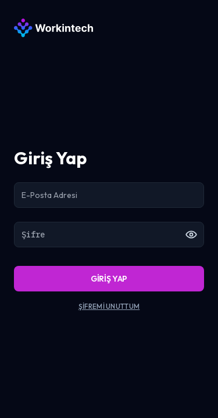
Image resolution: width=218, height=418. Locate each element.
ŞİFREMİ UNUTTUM (109, 306)
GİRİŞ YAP (109, 278)
